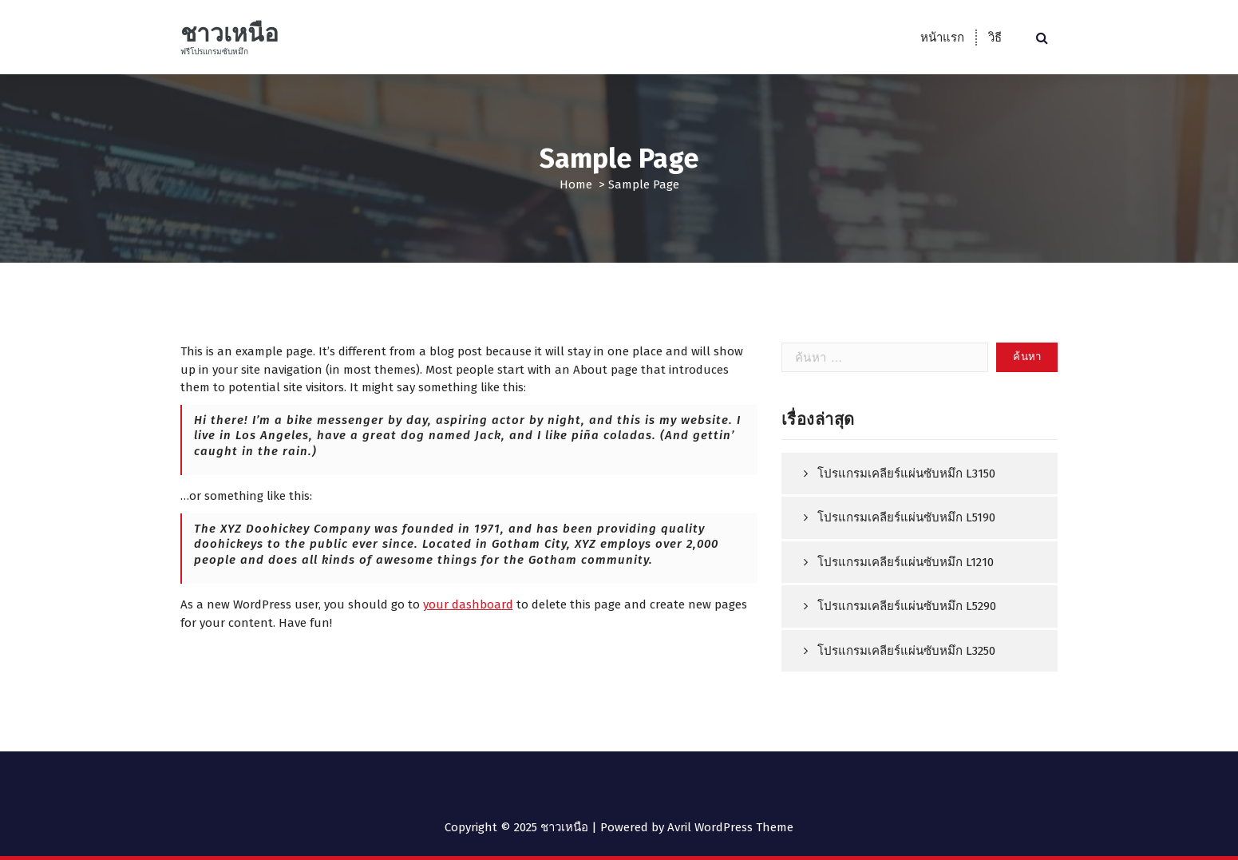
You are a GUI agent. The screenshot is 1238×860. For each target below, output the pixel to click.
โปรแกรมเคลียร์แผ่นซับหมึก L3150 (906, 473)
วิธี (995, 37)
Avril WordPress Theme (730, 827)
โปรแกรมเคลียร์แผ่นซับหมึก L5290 (906, 606)
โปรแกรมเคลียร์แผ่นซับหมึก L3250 (906, 651)
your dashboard (468, 604)
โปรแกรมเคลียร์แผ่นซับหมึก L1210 (905, 562)
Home (576, 184)
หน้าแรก (942, 37)
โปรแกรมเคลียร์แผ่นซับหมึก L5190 (906, 517)
